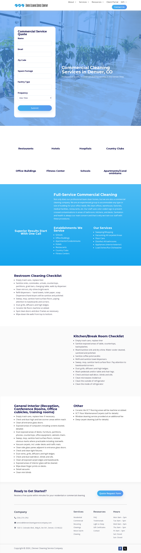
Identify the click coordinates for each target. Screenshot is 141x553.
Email (20, 49)
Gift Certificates (99, 527)
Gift (123, 2)
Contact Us (119, 7)
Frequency (23, 93)
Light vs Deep (98, 524)
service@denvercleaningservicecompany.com (34, 523)
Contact (96, 531)
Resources (96, 2)
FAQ (95, 517)
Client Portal (112, 2)
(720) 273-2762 (22, 518)
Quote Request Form (110, 493)
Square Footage (25, 71)
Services (83, 2)
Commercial (78, 521)
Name (21, 38)
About (71, 2)
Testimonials (98, 521)
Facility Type (24, 82)
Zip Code (22, 60)
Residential (78, 517)
